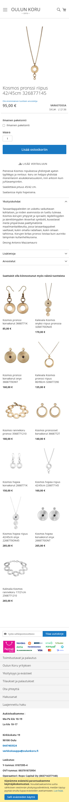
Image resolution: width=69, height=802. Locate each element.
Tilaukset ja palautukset (18, 681)
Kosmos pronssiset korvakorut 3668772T (47, 432)
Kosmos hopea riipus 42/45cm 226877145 (47, 483)
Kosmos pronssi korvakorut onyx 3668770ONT (12, 378)
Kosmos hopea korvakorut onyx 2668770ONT (44, 537)
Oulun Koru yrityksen (17, 665)
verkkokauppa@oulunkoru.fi (20, 751)
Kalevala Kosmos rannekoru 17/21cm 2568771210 (14, 592)
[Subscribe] (54, 634)
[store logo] (26, 11)
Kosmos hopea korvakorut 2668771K (15, 483)
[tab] (34, 201)
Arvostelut (9, 261)
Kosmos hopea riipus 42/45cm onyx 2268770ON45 (15, 537)
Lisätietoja (9, 253)
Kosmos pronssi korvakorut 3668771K (15, 321)
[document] (34, 789)
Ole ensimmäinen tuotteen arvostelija (20, 101)
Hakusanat (10, 697)
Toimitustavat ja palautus (19, 658)
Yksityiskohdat (12, 201)
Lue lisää (58, 790)
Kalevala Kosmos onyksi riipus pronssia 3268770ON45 (48, 323)
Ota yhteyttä (11, 689)
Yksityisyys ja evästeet (17, 673)
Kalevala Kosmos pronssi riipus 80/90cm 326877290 (47, 378)
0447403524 (10, 745)
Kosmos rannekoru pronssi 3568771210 (14, 432)
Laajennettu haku (14, 705)
